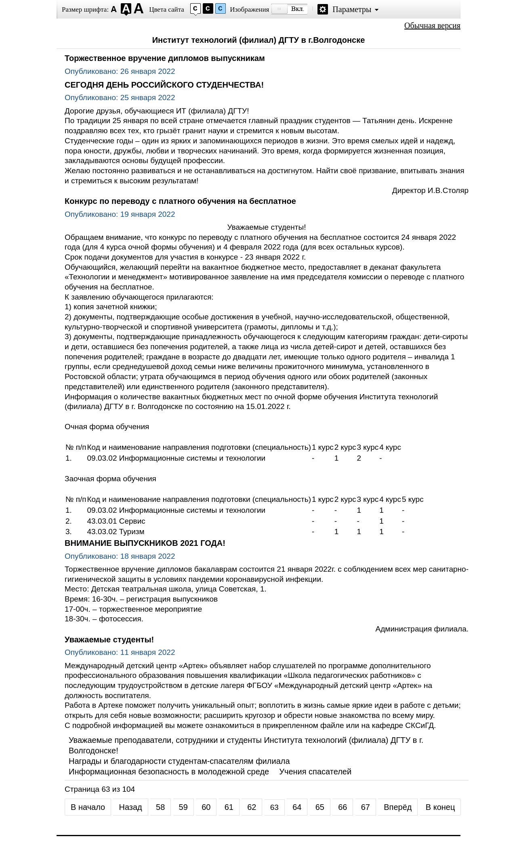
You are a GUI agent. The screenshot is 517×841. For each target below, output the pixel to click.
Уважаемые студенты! (109, 639)
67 (365, 807)
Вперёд (398, 807)
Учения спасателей (315, 771)
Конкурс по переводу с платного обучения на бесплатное (180, 201)
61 (229, 807)
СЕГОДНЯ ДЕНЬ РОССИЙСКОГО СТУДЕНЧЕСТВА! (164, 84)
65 (319, 807)
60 (206, 807)
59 (183, 807)
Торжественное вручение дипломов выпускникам (165, 58)
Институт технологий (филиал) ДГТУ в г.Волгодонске (258, 40)
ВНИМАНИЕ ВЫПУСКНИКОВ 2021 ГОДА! (145, 543)
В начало (88, 807)
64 (296, 807)
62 (251, 807)
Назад (130, 807)
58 (160, 807)
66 (342, 807)
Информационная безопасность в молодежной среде (169, 771)
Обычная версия (432, 25)
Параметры (351, 9)
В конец (440, 807)
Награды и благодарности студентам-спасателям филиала (179, 761)
